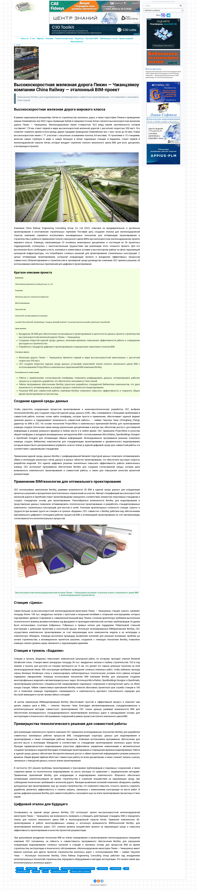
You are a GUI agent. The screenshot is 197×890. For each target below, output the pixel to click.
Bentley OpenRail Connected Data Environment (78, 868)
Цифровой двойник (60, 871)
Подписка (79, 38)
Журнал (40, 38)
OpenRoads (103, 868)
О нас (32, 38)
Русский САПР (91, 38)
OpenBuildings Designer (49, 868)
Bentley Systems (23, 871)
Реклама (49, 38)
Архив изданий (126, 38)
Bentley (36, 871)
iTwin (46, 871)
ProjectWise (116, 868)
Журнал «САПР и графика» (81, 871)
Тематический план (64, 38)
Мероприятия (77, 41)
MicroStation (32, 868)
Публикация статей (109, 38)
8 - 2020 (17, 45)
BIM (126, 868)
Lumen (20, 868)
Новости (24, 38)
